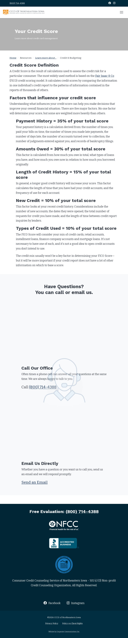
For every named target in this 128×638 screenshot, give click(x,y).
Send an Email (34, 482)
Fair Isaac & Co (104, 76)
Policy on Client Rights (72, 623)
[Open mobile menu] (121, 12)
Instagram (75, 603)
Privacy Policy (51, 623)
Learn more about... (45, 57)
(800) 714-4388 (17, 3)
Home (13, 57)
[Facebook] (110, 3)
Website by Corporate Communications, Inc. (64, 632)
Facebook (52, 603)
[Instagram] (114, 3)
